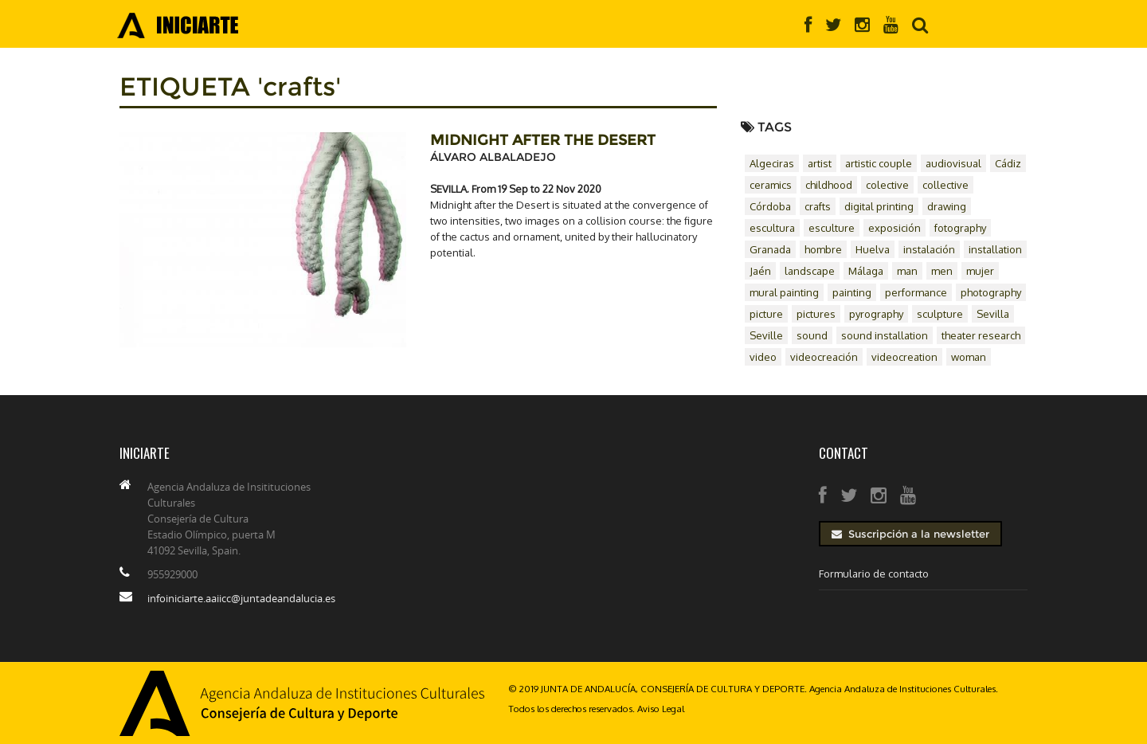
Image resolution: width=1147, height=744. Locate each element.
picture (766, 313)
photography (991, 292)
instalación (929, 249)
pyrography (876, 313)
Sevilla (993, 313)
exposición (894, 227)
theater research (980, 335)
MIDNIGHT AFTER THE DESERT (543, 140)
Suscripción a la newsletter (910, 533)
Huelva (872, 249)
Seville (766, 335)
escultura (772, 227)
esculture (831, 227)
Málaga (865, 270)
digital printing (879, 206)
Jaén (760, 270)
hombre (823, 249)
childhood (828, 184)
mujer (980, 270)
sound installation (884, 335)
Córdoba (770, 206)
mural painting (784, 292)
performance (916, 292)
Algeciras (772, 163)
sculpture (940, 313)
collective (945, 184)
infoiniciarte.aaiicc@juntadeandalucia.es (241, 598)
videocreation (904, 356)
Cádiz (1008, 163)
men (942, 270)
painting (851, 292)
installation (995, 249)
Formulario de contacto (874, 573)
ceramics (771, 184)
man (907, 270)
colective (887, 184)
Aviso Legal (660, 709)
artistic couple (878, 163)
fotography (960, 227)
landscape (810, 270)
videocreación (824, 356)
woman (968, 356)
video (763, 356)
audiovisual (953, 163)
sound (812, 335)
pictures (816, 313)
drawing (946, 206)
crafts (817, 206)
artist (820, 163)
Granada (770, 249)
